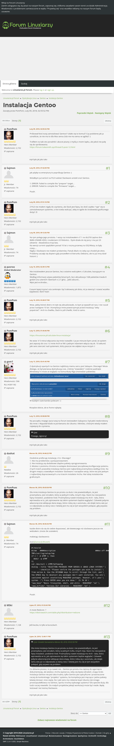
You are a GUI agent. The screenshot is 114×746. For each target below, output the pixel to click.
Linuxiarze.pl (43, 736)
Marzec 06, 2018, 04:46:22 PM (40, 453)
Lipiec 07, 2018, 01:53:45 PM (40, 605)
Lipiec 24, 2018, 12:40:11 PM (40, 636)
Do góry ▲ (107, 733)
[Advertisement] (57, 58)
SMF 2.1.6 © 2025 (9, 741)
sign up (50, 90)
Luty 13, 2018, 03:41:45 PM (39, 361)
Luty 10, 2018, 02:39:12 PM (39, 267)
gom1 (10, 361)
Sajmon (11, 168)
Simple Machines (22, 741)
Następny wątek (103, 113)
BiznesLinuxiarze (55, 736)
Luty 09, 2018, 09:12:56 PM (39, 233)
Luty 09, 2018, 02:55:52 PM (39, 129)
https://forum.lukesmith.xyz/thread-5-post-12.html (52, 147)
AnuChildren (19, 739)
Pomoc (47, 733)
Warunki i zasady (58, 733)
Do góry (6, 702)
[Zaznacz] (38, 542)
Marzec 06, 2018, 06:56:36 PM (40, 524)
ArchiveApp (101, 736)
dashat (11, 453)
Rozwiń (46, 542)
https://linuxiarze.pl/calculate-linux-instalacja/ (50, 335)
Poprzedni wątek (85, 113)
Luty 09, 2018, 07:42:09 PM (39, 168)
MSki (9, 605)
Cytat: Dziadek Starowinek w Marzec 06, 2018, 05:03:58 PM (55, 642)
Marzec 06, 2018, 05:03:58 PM (40, 487)
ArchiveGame (8, 739)
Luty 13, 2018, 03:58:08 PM (39, 416)
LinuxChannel (31, 736)
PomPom (12, 129)
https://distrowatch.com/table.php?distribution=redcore (55, 612)
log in (41, 90)
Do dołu (6, 120)
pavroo (11, 266)
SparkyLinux (82, 736)
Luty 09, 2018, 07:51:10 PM (39, 202)
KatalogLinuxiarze (70, 736)
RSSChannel (20, 736)
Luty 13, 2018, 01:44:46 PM (39, 331)
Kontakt (99, 733)
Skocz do (74, 713)
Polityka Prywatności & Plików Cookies (80, 733)
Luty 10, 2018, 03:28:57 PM (39, 300)
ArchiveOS (92, 736)
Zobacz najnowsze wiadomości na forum (57, 720)
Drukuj (108, 121)
